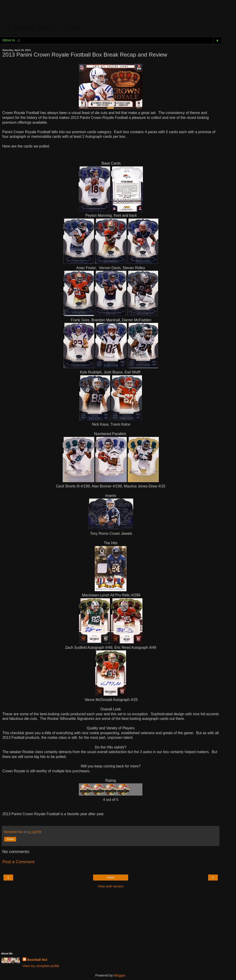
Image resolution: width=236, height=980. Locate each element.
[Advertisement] (111, 12)
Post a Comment (18, 861)
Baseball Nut (37, 960)
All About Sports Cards (42, 27)
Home (110, 877)
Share (10, 839)
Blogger (119, 975)
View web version (111, 886)
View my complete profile (41, 966)
